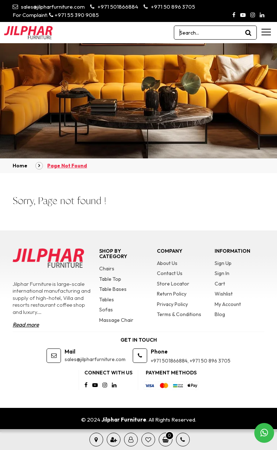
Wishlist (224, 294)
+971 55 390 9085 (74, 15)
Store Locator (173, 283)
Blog (220, 314)
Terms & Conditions (179, 314)
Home (20, 165)
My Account (228, 304)
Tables (106, 299)
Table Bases (113, 289)
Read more (26, 324)
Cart (220, 283)
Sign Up (223, 263)
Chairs (106, 268)
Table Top (110, 279)
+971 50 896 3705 (169, 6)
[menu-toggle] (266, 32)
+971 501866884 (114, 6)
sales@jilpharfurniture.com (49, 6)
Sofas (106, 309)
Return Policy (171, 294)
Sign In (222, 273)
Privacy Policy (172, 304)
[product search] (248, 33)
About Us (167, 263)
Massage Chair (116, 320)
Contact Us (170, 273)
